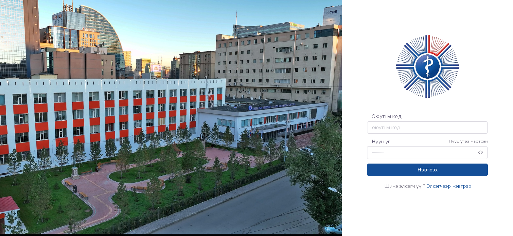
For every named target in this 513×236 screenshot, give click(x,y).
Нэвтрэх (427, 170)
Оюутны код (386, 116)
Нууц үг (381, 142)
